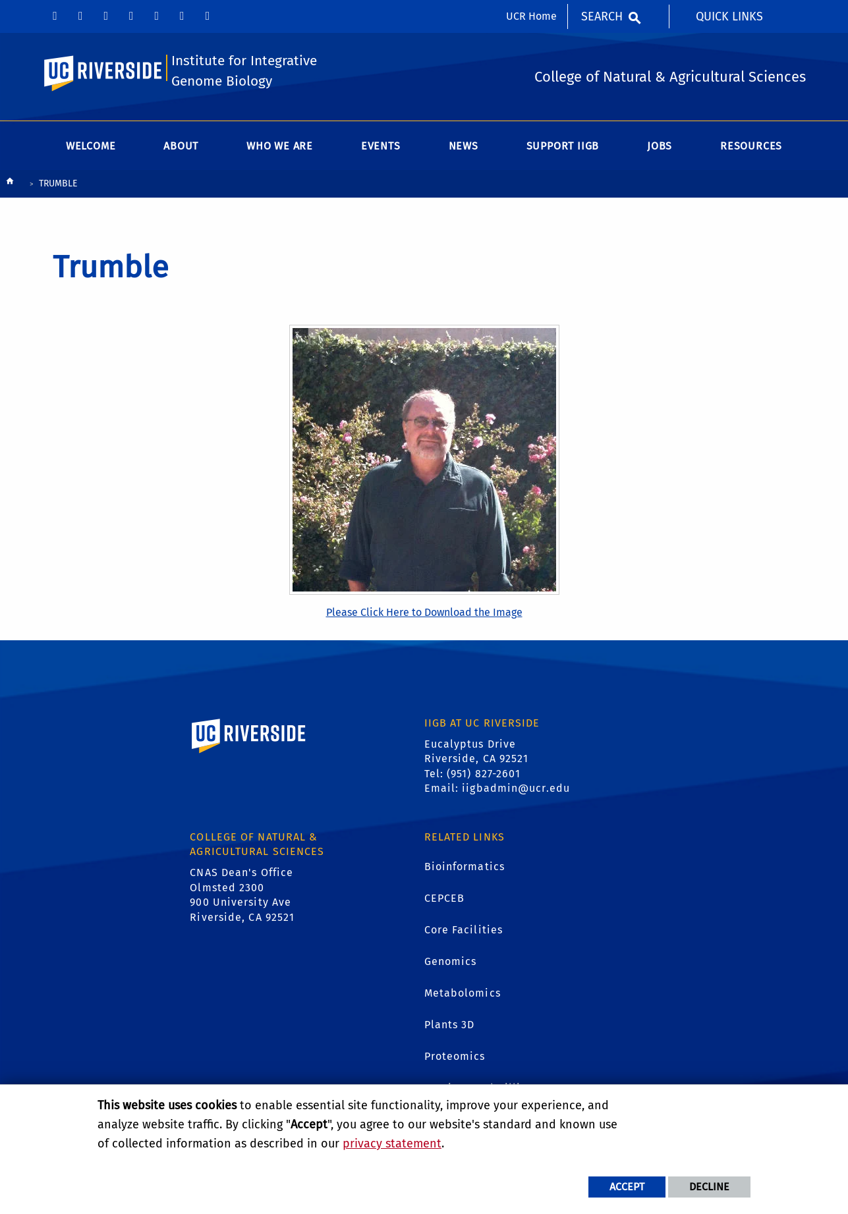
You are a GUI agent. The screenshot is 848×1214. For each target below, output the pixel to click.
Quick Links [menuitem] (729, 16)
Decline (709, 1186)
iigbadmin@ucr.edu (516, 788)
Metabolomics (462, 993)
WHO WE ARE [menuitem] (279, 146)
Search (602, 16)
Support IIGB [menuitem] (563, 146)
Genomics (450, 961)
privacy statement (392, 1143)
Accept (626, 1186)
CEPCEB (444, 898)
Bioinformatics (464, 866)
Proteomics (455, 1056)
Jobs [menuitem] (659, 146)
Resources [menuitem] (751, 146)
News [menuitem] (463, 146)
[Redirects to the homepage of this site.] (10, 184)
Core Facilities (463, 930)
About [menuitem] (180, 146)
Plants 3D (449, 1024)
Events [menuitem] (381, 146)
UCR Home (531, 16)
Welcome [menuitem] (91, 146)
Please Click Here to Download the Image (424, 612)
